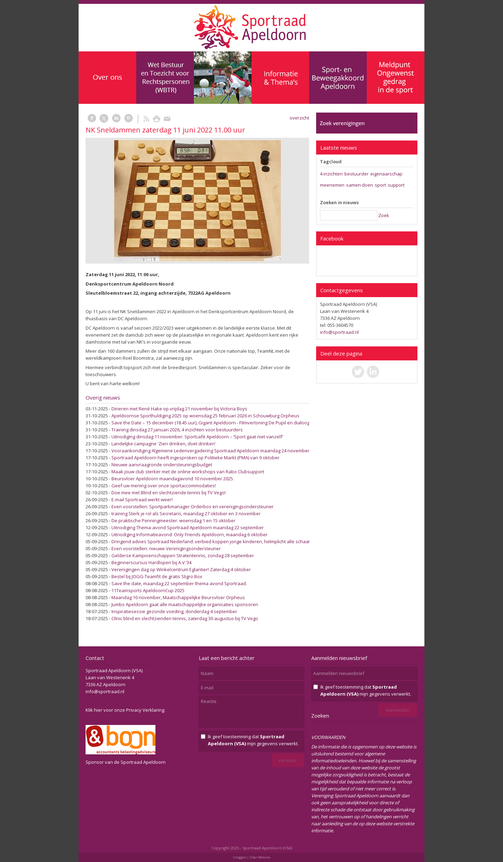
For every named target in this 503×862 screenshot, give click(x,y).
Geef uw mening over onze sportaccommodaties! (163, 485)
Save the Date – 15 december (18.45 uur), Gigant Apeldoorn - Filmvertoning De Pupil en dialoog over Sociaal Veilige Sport (237, 422)
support (396, 185)
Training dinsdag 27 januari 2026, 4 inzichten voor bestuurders (177, 429)
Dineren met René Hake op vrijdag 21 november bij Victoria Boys (179, 408)
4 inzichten (331, 174)
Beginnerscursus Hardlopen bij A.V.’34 (151, 562)
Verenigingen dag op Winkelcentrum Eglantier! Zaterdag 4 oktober (181, 569)
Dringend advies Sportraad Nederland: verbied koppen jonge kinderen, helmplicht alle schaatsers (215, 541)
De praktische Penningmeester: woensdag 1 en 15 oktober (173, 520)
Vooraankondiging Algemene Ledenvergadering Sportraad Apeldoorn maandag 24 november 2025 (215, 450)
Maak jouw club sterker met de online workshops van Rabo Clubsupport (187, 471)
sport (380, 185)
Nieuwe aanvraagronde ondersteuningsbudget (161, 464)
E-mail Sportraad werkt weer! (142, 499)
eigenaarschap (386, 174)
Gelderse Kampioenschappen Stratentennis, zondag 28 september (182, 555)
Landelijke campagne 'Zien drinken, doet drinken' (163, 443)
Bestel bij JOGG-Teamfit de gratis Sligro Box (156, 576)
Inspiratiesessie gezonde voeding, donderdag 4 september (174, 611)
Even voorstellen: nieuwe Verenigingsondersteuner (166, 548)
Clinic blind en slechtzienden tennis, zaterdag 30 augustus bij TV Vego (184, 618)
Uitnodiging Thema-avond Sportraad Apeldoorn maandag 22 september (187, 527)
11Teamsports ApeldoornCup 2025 (147, 590)
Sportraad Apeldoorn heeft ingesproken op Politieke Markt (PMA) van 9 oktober (195, 457)
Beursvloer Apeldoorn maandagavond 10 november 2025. (172, 478)
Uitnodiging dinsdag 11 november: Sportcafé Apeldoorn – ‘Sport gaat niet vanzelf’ (197, 436)
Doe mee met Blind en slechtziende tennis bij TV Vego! (168, 492)
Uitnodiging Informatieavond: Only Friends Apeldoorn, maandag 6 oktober (189, 534)
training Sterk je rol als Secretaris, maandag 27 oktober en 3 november (186, 513)
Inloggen (239, 857)
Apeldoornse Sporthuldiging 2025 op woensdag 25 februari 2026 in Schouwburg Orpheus (205, 415)
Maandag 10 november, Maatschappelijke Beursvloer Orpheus (178, 597)
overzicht (299, 118)
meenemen (332, 185)
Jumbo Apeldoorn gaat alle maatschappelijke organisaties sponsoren (184, 604)
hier (98, 710)
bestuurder (356, 174)
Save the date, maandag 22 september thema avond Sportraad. (179, 583)
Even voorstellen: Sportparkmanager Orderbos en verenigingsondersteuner (192, 506)
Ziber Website (259, 857)
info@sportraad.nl (339, 332)
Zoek (383, 215)
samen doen (359, 185)
